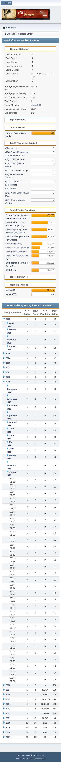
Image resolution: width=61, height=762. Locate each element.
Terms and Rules (28, 755)
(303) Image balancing (16, 251)
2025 (8, 353)
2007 (8, 737)
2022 (8, 367)
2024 (8, 358)
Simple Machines (38, 759)
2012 (8, 713)
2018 (8, 685)
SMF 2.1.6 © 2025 (23, 759)
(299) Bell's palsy (14, 243)
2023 (8, 363)
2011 (8, 718)
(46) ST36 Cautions (14, 159)
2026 (8, 319)
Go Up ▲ (40, 755)
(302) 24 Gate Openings (16, 170)
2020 (8, 377)
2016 (8, 694)
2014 (8, 704)
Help (18, 755)
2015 (8, 699)
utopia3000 (36, 105)
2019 (8, 382)
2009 (8, 727)
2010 (8, 723)
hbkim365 (10, 290)
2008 (8, 732)
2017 (8, 690)
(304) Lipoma (12, 270)
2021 (8, 372)
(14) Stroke (10, 188)
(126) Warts (10, 148)
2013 (8, 709)
